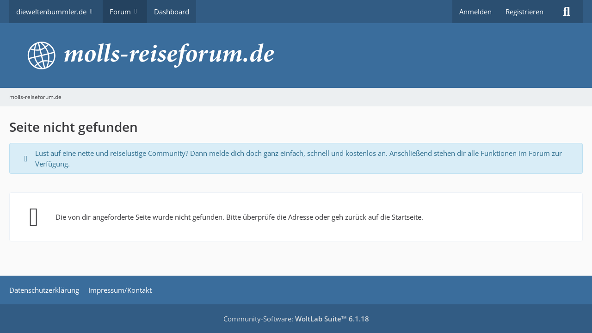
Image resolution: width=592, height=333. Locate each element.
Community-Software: (296, 318)
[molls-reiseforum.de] (296, 55)
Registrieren (524, 11)
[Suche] (566, 11)
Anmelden (475, 11)
